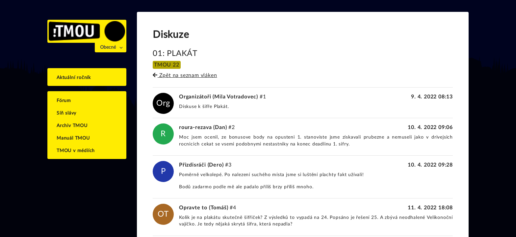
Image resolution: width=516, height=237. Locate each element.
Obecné (108, 47)
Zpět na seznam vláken (185, 75)
